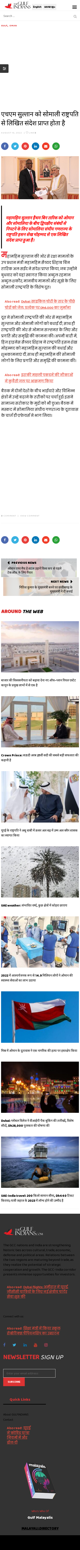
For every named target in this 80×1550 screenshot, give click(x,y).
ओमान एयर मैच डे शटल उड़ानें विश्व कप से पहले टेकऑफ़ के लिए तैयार (34, 570)
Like (31, 132)
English (37, 7)
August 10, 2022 (11, 132)
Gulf (4, 25)
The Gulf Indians (27, 1540)
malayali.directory (40, 1528)
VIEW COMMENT (29, 515)
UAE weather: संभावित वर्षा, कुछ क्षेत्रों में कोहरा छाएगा (34, 905)
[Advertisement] (40, 67)
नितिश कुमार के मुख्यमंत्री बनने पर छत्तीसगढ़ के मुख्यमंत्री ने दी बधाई (46, 589)
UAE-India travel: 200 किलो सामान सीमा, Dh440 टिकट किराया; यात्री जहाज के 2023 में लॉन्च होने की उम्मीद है (37, 1198)
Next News (59, 581)
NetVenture (52, 1544)
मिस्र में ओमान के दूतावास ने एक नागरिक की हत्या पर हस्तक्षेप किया (39, 1050)
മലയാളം (49, 7)
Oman (13, 25)
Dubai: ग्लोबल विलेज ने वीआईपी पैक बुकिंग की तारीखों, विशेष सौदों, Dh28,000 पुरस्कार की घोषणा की (37, 1123)
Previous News (24, 563)
